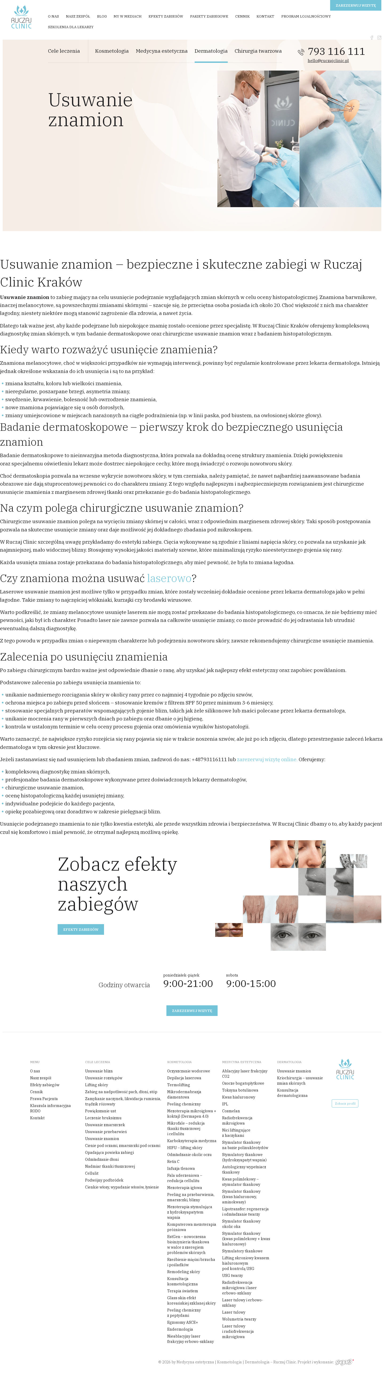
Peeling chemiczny (184, 1104)
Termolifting (178, 1085)
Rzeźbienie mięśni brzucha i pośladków (191, 1262)
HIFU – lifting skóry (184, 1147)
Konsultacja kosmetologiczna (182, 1281)
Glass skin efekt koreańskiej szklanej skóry (191, 1301)
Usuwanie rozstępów (103, 1078)
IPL (225, 1104)
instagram (379, 38)
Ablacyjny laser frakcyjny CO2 (244, 1074)
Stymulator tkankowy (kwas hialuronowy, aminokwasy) (241, 1196)
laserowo (169, 578)
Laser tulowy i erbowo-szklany (242, 1303)
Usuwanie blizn (99, 1071)
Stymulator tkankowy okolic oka (241, 1224)
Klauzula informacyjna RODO (50, 1108)
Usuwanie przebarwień (106, 1131)
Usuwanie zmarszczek (105, 1124)
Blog (102, 16)
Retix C (173, 1161)
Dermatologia (211, 51)
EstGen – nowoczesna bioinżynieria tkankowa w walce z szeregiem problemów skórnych (188, 1244)
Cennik (242, 16)
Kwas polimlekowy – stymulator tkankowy (241, 1182)
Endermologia (180, 1329)
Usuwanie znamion (102, 1138)
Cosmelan (231, 1111)
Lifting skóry (96, 1085)
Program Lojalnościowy (306, 16)
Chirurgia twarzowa (258, 51)
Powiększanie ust (100, 1111)
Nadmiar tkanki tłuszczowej (110, 1166)
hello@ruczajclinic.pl (328, 60)
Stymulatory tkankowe (242, 1251)
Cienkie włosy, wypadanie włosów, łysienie (122, 1187)
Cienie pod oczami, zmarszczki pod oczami (122, 1145)
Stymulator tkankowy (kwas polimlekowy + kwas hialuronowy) (246, 1239)
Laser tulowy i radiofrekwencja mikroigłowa (238, 1331)
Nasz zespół (78, 16)
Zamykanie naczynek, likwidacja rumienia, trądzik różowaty (123, 1101)
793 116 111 (336, 51)
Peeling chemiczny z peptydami (184, 1313)
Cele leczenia (64, 51)
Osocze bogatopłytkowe (243, 1083)
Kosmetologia (112, 51)
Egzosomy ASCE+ (182, 1322)
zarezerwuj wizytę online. (267, 759)
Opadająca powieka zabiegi (109, 1152)
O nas (53, 16)
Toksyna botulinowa (240, 1090)
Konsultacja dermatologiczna (292, 1093)
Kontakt (265, 16)
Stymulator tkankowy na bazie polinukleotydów (245, 1145)
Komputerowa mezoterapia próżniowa (191, 1227)
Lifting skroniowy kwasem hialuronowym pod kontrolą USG (245, 1263)
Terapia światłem (182, 1291)
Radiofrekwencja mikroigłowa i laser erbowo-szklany (239, 1288)
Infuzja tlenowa (181, 1168)
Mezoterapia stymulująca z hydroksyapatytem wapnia (189, 1212)
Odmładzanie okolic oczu (189, 1154)
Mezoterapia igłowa (184, 1187)
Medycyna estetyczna (162, 51)
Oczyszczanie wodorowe (188, 1071)
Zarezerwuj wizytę (356, 5)
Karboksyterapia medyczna (192, 1140)
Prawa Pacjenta (44, 1098)
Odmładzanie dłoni (102, 1159)
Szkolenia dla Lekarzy (71, 27)
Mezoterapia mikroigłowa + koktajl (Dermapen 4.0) (191, 1114)
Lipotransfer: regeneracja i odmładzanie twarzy (245, 1212)
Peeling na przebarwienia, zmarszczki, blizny (190, 1197)
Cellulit (91, 1173)
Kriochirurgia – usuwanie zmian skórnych (300, 1081)
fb (372, 38)
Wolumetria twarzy (239, 1319)
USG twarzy (232, 1275)
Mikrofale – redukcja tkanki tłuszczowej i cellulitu (186, 1128)
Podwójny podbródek (104, 1180)
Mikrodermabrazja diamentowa (184, 1094)
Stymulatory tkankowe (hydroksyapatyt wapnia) (244, 1157)
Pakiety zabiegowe (209, 16)
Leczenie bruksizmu (103, 1118)
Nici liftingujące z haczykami (236, 1133)
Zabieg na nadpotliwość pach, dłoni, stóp (121, 1091)
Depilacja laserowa (184, 1078)
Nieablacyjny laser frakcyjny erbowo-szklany (190, 1339)
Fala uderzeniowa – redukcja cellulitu (184, 1178)
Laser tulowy (233, 1312)
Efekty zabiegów (166, 16)
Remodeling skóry (183, 1271)
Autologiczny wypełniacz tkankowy (244, 1170)
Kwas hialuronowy (238, 1097)
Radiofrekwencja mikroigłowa (237, 1121)
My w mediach (128, 16)
